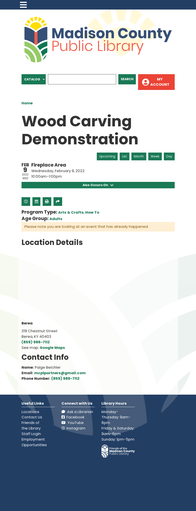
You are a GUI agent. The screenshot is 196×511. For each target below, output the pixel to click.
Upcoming (107, 156)
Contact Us (32, 417)
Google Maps (52, 347)
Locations (30, 411)
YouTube (72, 422)
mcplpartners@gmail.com (60, 373)
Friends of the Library (31, 425)
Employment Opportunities (34, 442)
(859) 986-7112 (36, 342)
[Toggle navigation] (23, 5)
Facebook (72, 417)
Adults (55, 218)
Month (139, 156)
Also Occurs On (98, 185)
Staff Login (31, 433)
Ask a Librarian (77, 411)
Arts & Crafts (71, 212)
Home (27, 103)
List (124, 156)
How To (92, 212)
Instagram (73, 428)
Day (169, 156)
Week (155, 156)
